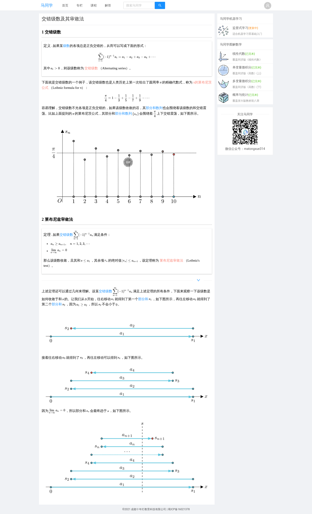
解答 (108, 5)
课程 (93, 5)
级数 (66, 46)
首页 (65, 5)
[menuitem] (65, 5)
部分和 (143, 299)
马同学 (47, 5)
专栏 (79, 5)
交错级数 (66, 234)
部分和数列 (154, 108)
